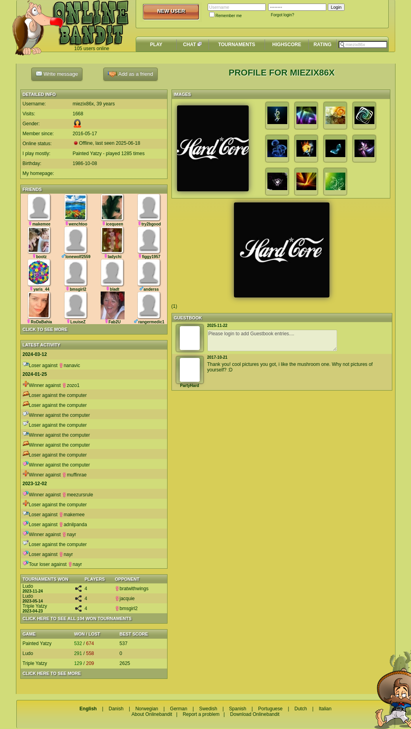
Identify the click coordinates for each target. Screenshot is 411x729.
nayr (69, 534)
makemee (72, 514)
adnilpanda (73, 524)
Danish (116, 709)
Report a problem (201, 714)
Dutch (300, 709)
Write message (57, 73)
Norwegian (146, 709)
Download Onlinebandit (254, 714)
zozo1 (71, 385)
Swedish (208, 709)
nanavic (69, 365)
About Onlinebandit (152, 714)
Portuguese (270, 709)
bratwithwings (132, 588)
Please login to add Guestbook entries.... (272, 340)
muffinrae (74, 475)
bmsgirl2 (126, 608)
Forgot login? (282, 15)
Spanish (237, 709)
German (178, 709)
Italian (325, 709)
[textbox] (363, 44)
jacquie (125, 598)
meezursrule (77, 495)
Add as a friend (130, 74)
